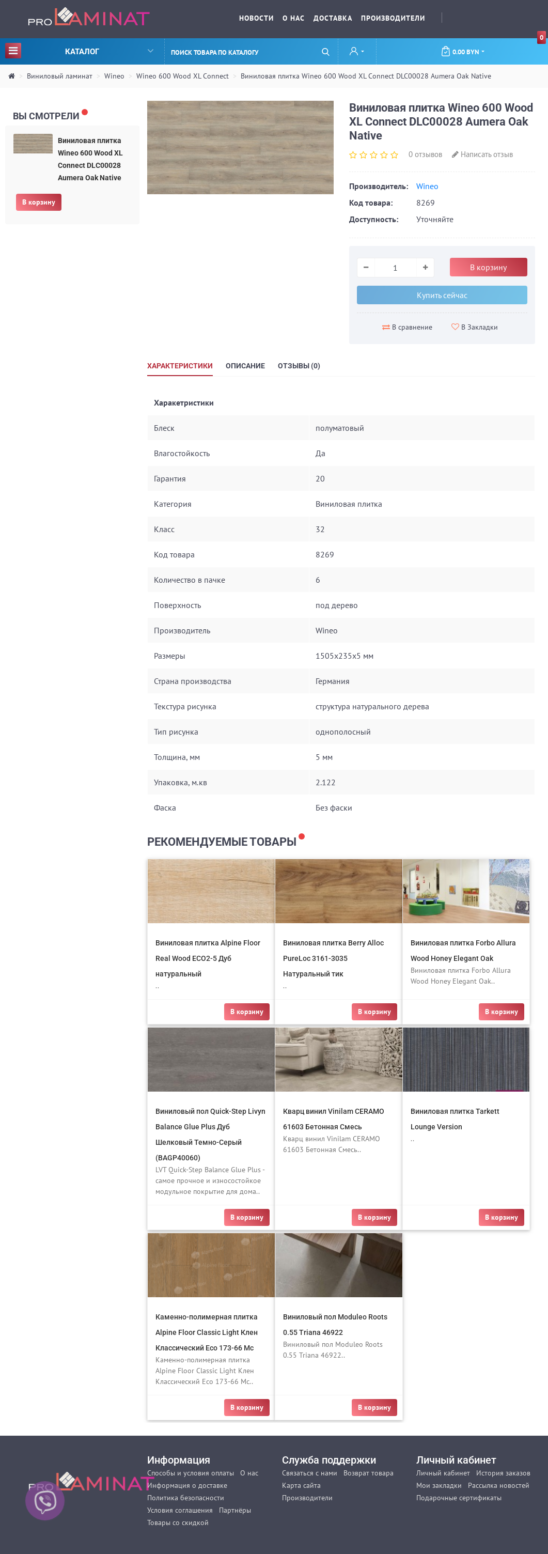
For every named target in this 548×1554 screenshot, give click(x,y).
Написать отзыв (482, 154)
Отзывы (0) (299, 366)
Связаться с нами (309, 1473)
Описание (245, 366)
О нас (294, 18)
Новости (256, 18)
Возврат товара (368, 1473)
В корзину (38, 202)
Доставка (333, 18)
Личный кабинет (443, 1473)
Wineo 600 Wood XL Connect (182, 76)
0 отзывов (425, 154)
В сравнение (407, 327)
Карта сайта (301, 1485)
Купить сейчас (442, 295)
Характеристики (180, 366)
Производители (393, 18)
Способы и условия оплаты (190, 1473)
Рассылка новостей (498, 1485)
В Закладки (474, 327)
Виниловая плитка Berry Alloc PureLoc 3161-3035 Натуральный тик (333, 958)
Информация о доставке (187, 1485)
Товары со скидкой (178, 1522)
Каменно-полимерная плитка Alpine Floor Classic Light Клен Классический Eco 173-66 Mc (206, 1332)
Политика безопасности (185, 1497)
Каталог (79, 50)
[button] (356, 52)
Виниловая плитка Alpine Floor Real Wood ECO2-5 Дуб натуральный (207, 958)
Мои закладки (439, 1485)
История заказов (503, 1473)
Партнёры (235, 1510)
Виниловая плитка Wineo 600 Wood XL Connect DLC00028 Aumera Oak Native (366, 76)
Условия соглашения (180, 1510)
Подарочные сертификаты (459, 1497)
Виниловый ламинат (59, 76)
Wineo (114, 76)
